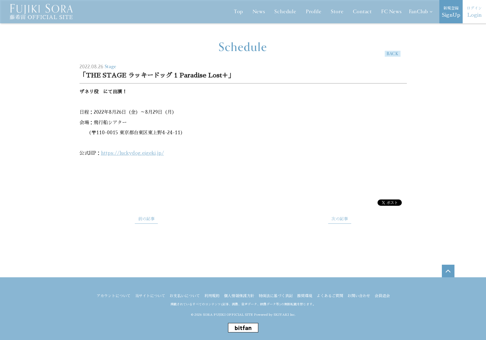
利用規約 (212, 296)
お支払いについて (185, 296)
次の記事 (339, 219)
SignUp (451, 11)
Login (474, 11)
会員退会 (382, 296)
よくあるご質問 (330, 296)
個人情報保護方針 (239, 296)
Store (337, 11)
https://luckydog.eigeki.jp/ (132, 153)
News (259, 11)
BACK (392, 54)
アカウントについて (114, 296)
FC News (391, 11)
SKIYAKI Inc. (284, 314)
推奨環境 (304, 296)
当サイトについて (150, 296)
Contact (362, 11)
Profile (314, 11)
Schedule (285, 11)
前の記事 (146, 219)
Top (238, 11)
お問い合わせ (359, 296)
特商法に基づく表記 (276, 296)
